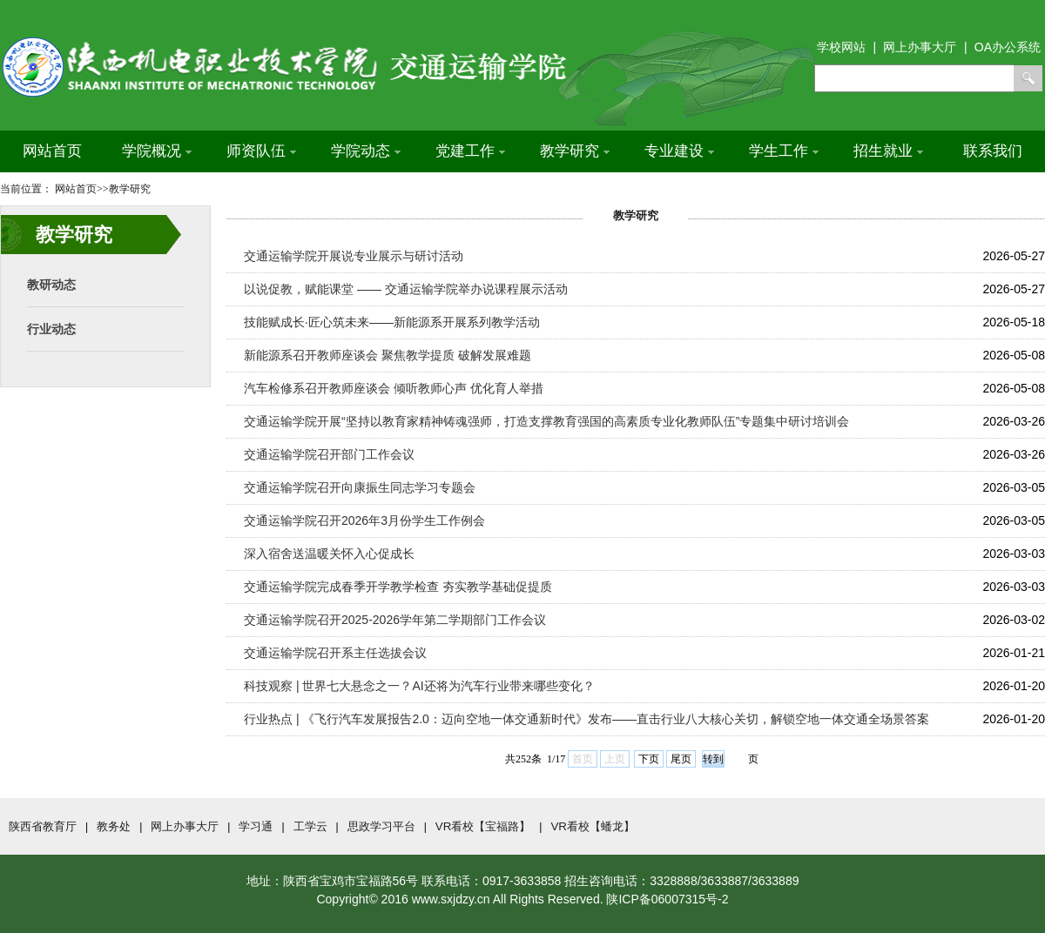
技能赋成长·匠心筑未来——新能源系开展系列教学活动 (392, 322)
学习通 (256, 826)
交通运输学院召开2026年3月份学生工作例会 (364, 520)
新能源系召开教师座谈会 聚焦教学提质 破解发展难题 (387, 355)
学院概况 (157, 151)
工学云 (310, 826)
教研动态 (51, 285)
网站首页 (52, 151)
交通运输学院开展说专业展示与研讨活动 (353, 256)
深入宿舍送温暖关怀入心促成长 (329, 553)
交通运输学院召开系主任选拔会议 (335, 653)
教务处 (114, 826)
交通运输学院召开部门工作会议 (329, 454)
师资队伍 (261, 151)
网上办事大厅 (185, 826)
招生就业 (888, 151)
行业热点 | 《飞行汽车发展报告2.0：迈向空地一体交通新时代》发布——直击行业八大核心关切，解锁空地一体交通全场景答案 (586, 719)
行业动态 (51, 329)
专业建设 (679, 151)
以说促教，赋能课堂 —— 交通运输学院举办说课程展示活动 (406, 289)
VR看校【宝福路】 (483, 826)
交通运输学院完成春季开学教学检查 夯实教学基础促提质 (398, 587)
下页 (648, 759)
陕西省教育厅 (43, 826)
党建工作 (470, 151)
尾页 (681, 759)
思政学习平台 (381, 826)
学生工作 (784, 151)
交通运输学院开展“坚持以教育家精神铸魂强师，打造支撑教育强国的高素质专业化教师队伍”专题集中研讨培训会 (546, 421)
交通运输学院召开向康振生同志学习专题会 (359, 487)
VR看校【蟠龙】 (592, 826)
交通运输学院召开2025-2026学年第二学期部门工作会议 (395, 620)
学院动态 (366, 151)
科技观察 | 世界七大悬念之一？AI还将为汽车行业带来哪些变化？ (419, 686)
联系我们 (992, 151)
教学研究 (575, 151)
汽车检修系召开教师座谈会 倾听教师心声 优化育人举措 (393, 388)
